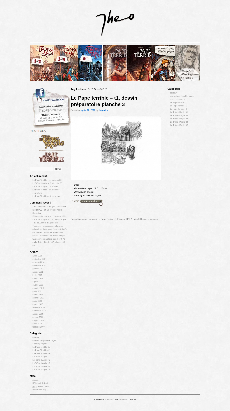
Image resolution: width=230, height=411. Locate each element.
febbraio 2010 (39, 307)
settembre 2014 (39, 259)
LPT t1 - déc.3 (132, 219)
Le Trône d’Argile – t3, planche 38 (47, 183)
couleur (36, 337)
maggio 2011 (38, 288)
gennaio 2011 (39, 298)
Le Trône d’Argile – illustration (46, 186)
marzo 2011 (38, 294)
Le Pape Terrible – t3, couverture (47, 196)
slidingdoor (42, 63)
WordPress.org (39, 390)
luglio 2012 (37, 275)
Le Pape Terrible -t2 (41, 350)
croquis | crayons (40, 344)
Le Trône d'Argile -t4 (41, 366)
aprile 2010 (37, 301)
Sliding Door (124, 399)
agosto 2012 (38, 272)
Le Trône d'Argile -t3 (41, 363)
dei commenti (41, 386)
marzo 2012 (38, 278)
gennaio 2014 (39, 262)
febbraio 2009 (39, 327)
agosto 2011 (38, 282)
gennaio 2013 (39, 269)
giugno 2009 (38, 317)
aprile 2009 (37, 324)
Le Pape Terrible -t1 (41, 347)
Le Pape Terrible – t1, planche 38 (47, 180)
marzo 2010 (38, 304)
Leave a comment (149, 219)
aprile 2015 (37, 256)
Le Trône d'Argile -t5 (41, 369)
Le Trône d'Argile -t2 (41, 360)
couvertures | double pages (44, 340)
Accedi (35, 380)
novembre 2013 (39, 265)
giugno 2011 (38, 285)
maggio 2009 (38, 320)
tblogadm (103, 110)
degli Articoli (40, 383)
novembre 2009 (39, 311)
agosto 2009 (38, 314)
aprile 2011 (37, 291)
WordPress (109, 399)
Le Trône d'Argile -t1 (41, 357)
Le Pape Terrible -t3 (41, 353)
